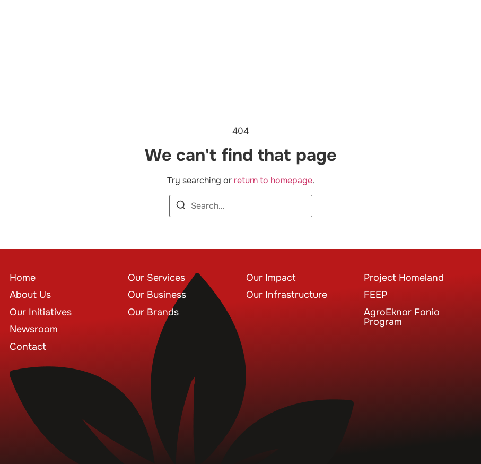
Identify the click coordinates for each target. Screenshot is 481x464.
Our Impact (271, 277)
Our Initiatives (41, 312)
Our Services (156, 277)
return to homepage (273, 180)
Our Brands (153, 312)
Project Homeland (404, 277)
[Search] (181, 206)
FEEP (375, 294)
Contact (28, 347)
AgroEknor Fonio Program (402, 317)
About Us (30, 294)
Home (23, 277)
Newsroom (34, 329)
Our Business (157, 294)
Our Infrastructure (286, 294)
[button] (455, 34)
